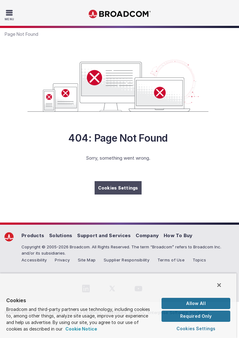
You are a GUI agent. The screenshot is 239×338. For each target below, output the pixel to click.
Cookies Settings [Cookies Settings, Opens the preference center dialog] (195, 328)
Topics (199, 259)
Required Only (196, 316)
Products (32, 235)
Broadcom (119, 14)
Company (147, 235)
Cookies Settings (118, 187)
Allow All (195, 303)
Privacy (62, 259)
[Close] (219, 285)
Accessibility (34, 259)
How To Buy (178, 235)
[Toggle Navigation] (10, 15)
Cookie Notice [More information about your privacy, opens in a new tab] (81, 328)
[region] (118, 305)
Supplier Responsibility (126, 259)
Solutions (60, 235)
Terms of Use (171, 259)
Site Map (87, 259)
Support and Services (104, 235)
